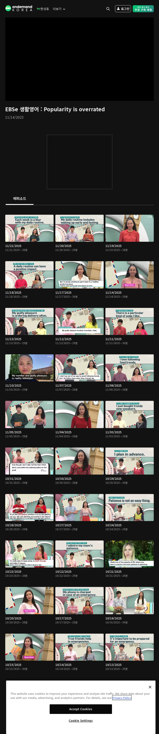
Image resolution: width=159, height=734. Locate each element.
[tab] (19, 199)
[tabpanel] (79, 451)
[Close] (150, 687)
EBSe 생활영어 (22, 109)
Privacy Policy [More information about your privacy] (122, 698)
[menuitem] (42, 8)
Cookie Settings (81, 721)
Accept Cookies (80, 709)
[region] (81, 707)
